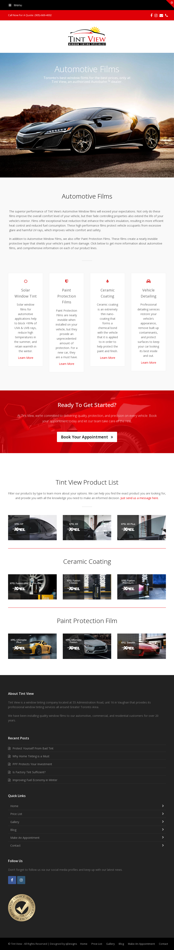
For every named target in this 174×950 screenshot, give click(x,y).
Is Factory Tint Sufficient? (29, 772)
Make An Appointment (25, 838)
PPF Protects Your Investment (32, 764)
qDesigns (71, 944)
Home (14, 806)
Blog (13, 830)
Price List (16, 814)
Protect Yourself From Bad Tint (33, 748)
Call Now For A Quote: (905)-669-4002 (30, 15)
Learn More (25, 358)
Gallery (14, 822)
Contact (15, 845)
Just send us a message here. (140, 498)
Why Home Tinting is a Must (31, 756)
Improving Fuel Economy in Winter (35, 780)
